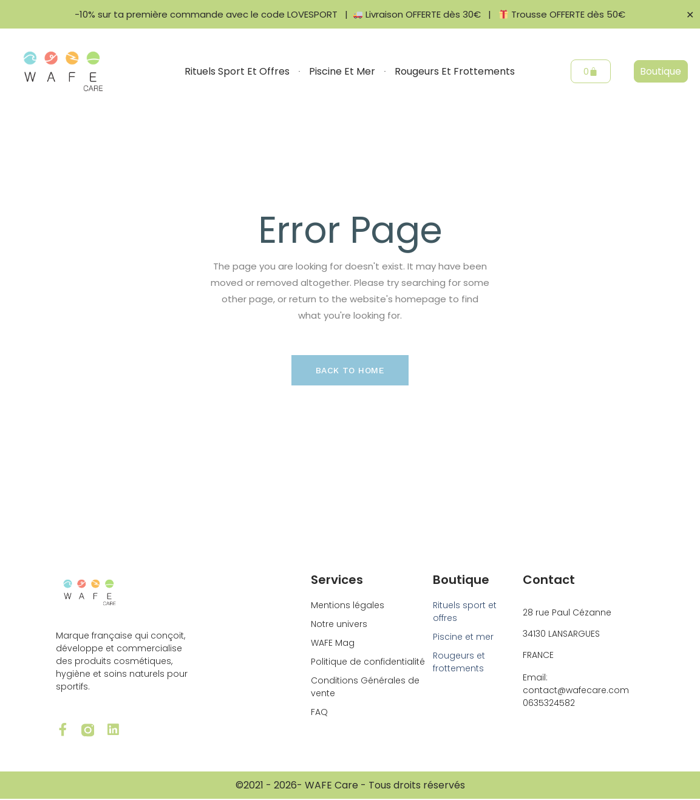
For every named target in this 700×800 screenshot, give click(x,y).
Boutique (461, 579)
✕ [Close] (690, 14)
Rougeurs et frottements (455, 71)
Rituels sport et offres (237, 71)
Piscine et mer (342, 71)
